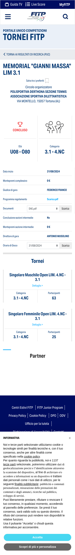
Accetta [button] (37, 537)
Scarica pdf (52, 199)
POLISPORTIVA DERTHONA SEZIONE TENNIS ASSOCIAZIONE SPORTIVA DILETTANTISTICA (38, 94)
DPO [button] (53, 415)
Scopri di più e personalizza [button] (37, 546)
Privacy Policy (17, 415)
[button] (70, 438)
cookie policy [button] (32, 456)
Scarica (65, 208)
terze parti (9, 464)
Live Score (35, 4)
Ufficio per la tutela (37, 423)
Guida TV (13, 4)
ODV (62, 415)
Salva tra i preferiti (37, 81)
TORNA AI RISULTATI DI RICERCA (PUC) (28, 54)
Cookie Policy (37, 415)
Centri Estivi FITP (22, 407)
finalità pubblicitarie (26, 484)
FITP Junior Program (50, 407)
